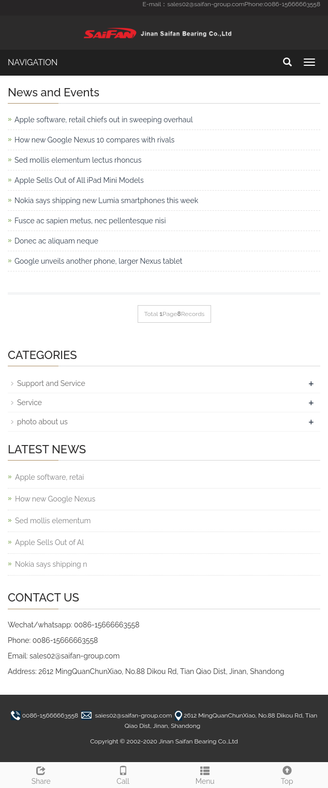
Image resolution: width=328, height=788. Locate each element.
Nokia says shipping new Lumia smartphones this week (106, 200)
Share (41, 774)
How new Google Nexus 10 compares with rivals (94, 140)
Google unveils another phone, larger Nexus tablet (98, 261)
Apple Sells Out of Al (49, 542)
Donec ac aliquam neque (56, 241)
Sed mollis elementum (53, 521)
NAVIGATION (32, 62)
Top (287, 774)
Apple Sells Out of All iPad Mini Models (79, 180)
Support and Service (51, 383)
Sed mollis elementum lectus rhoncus (77, 160)
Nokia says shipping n (51, 564)
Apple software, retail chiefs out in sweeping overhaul (103, 120)
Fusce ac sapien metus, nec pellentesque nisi (90, 221)
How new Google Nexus (55, 499)
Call (123, 774)
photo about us (42, 422)
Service (29, 402)
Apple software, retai (49, 477)
